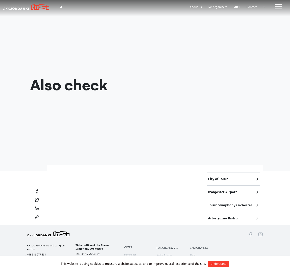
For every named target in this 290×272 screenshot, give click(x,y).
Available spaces (164, 254)
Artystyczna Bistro (234, 218)
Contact (251, 7)
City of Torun (234, 179)
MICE (236, 7)
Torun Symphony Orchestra (234, 205)
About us (196, 7)
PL (264, 7)
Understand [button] (218, 264)
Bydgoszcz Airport (234, 192)
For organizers (217, 7)
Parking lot (130, 254)
